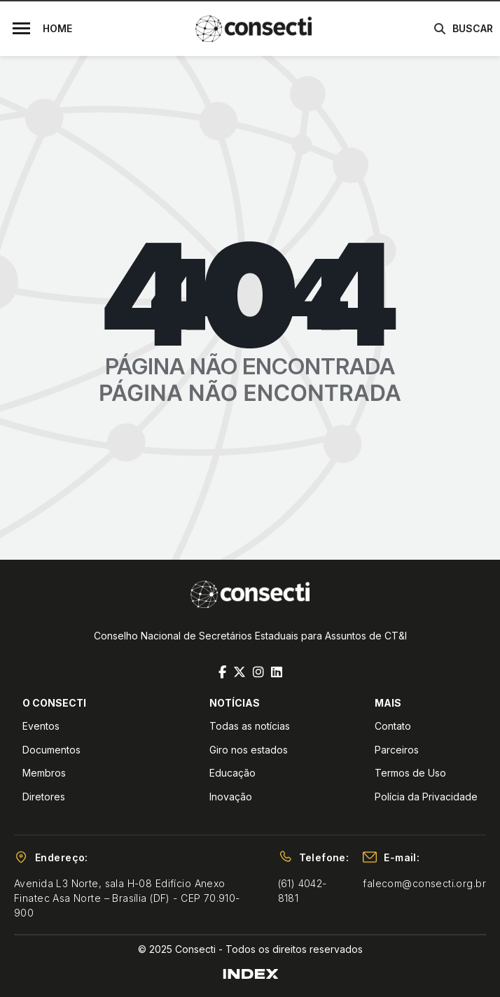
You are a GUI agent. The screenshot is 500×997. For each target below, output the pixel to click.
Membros (44, 773)
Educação (232, 773)
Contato (393, 726)
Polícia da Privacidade (426, 796)
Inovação (230, 796)
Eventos (41, 726)
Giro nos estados (248, 750)
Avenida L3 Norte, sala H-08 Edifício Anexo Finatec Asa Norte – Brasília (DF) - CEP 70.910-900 (127, 898)
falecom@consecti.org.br (424, 883)
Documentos (51, 750)
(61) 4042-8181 (302, 890)
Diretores (43, 796)
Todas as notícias (249, 726)
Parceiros (397, 750)
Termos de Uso (410, 773)
